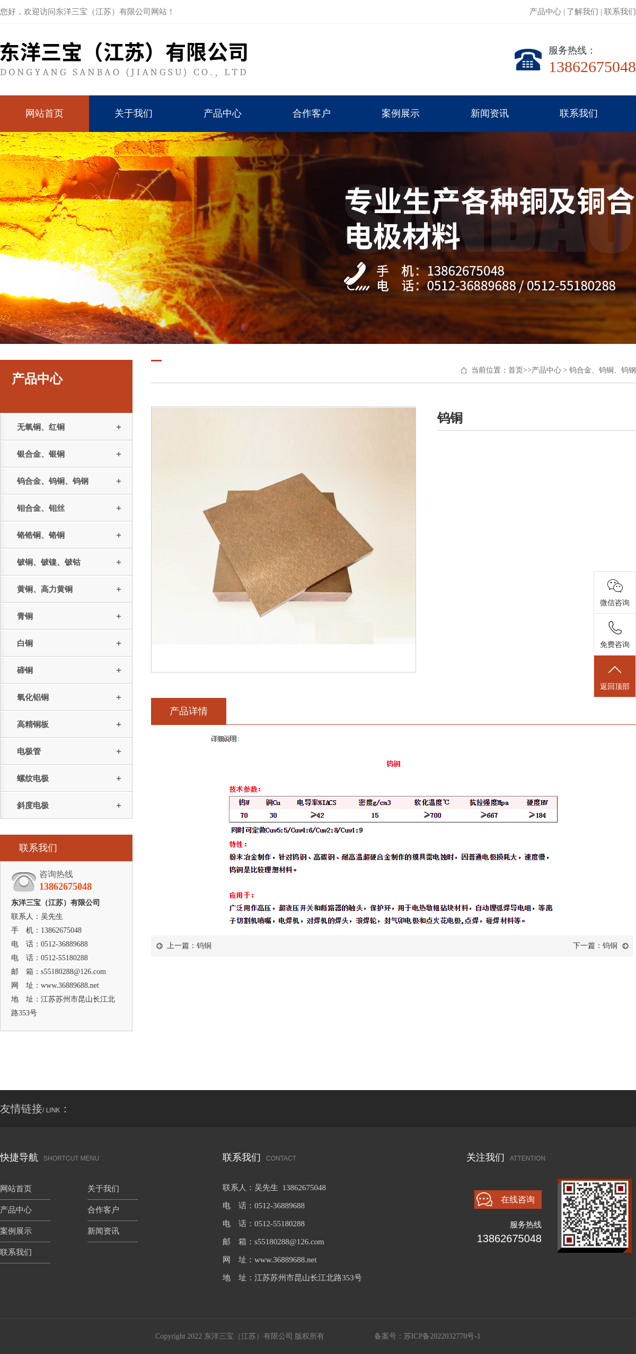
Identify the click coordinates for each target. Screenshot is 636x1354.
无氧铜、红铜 (41, 427)
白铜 (25, 643)
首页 (515, 370)
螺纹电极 (33, 778)
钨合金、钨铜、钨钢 (53, 481)
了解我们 (582, 11)
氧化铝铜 (33, 697)
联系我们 (620, 11)
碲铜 (25, 670)
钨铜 (204, 946)
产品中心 (545, 11)
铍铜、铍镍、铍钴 (49, 562)
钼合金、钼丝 (41, 508)
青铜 (25, 616)
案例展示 (401, 113)
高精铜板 (33, 724)
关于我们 (133, 113)
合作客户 (312, 113)
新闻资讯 (490, 113)
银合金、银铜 (41, 454)
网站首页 (44, 113)
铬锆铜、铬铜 (41, 535)
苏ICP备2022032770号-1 (442, 1336)
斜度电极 (33, 805)
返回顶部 (614, 677)
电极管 (29, 751)
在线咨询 (518, 1199)
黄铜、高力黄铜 (45, 589)
